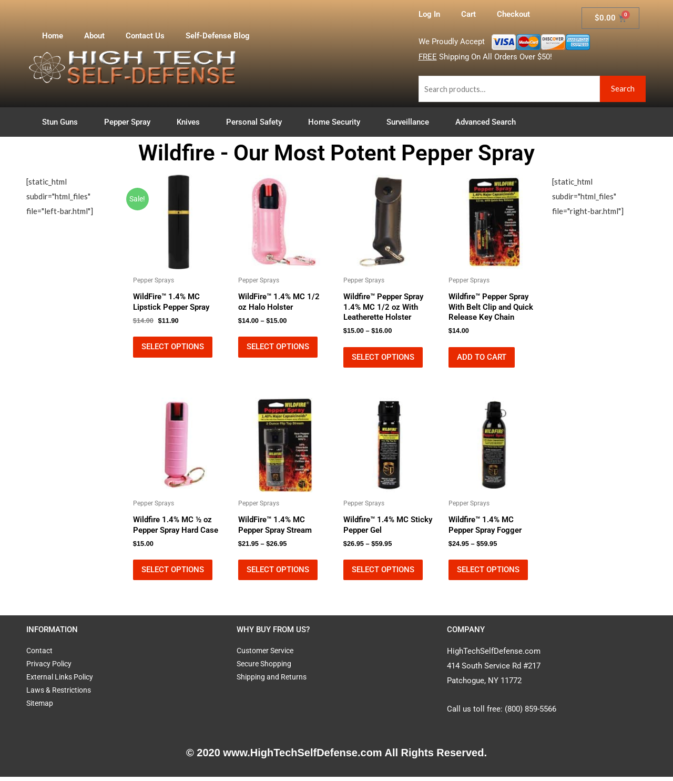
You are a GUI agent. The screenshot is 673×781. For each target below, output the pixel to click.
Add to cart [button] (481, 358)
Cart (468, 14)
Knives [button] (191, 122)
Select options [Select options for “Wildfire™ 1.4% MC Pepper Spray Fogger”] (488, 573)
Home (52, 35)
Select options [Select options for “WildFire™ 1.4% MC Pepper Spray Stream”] (278, 573)
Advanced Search (485, 122)
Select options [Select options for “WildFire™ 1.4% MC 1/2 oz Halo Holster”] (278, 348)
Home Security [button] (336, 122)
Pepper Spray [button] (130, 122)
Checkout (513, 14)
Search (623, 88)
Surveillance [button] (410, 122)
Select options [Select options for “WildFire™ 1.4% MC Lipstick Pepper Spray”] (172, 348)
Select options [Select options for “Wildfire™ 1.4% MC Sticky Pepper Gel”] (383, 573)
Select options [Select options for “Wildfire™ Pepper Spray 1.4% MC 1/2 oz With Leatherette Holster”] (383, 358)
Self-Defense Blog (218, 35)
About (94, 35)
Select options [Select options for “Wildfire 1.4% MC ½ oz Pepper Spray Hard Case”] (172, 573)
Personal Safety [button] (256, 122)
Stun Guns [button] (62, 122)
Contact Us (145, 35)
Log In (429, 14)
